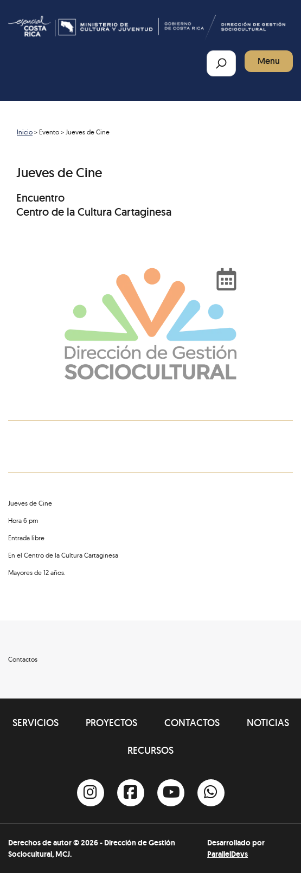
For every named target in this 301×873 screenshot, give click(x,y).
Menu (269, 61)
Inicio (25, 132)
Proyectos (111, 722)
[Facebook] (130, 792)
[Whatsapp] (211, 792)
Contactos (192, 722)
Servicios (35, 722)
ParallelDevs (227, 854)
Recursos (150, 750)
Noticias (268, 722)
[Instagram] (90, 792)
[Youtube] (170, 792)
